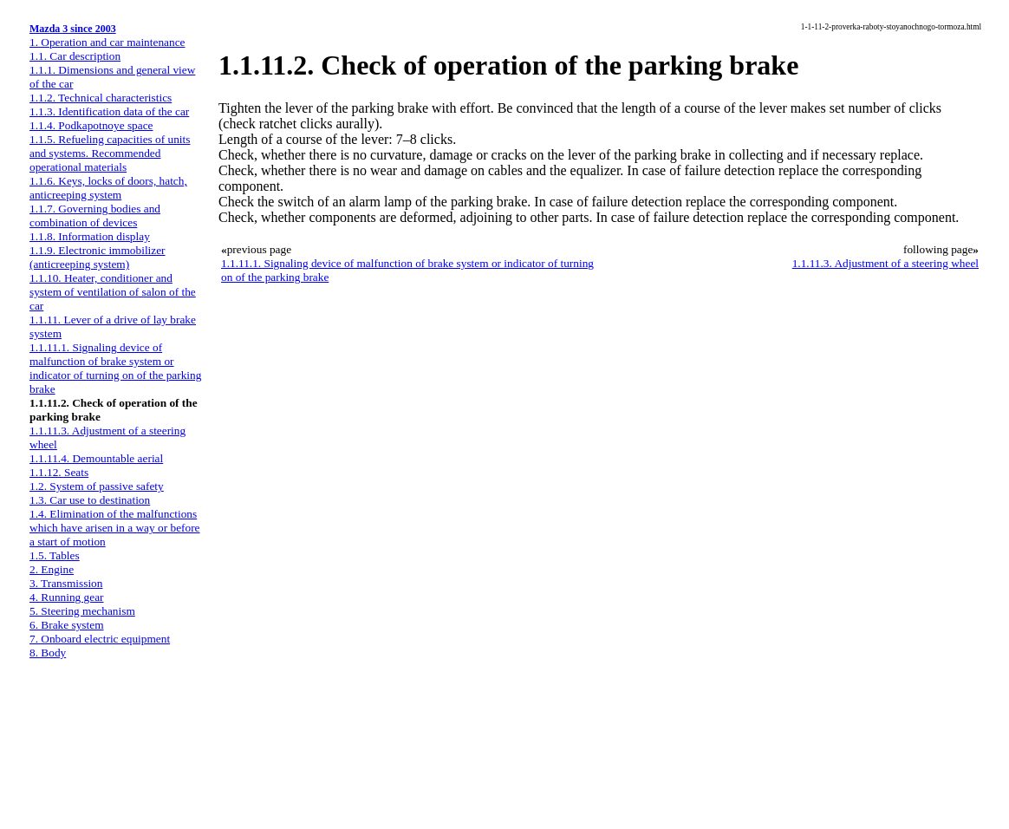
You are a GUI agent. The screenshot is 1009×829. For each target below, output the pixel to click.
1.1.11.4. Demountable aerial (96, 458)
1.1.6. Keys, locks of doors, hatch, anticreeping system (108, 187)
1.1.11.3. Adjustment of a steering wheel (885, 263)
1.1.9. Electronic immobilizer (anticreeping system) (97, 257)
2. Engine (51, 569)
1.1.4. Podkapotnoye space (91, 125)
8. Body (47, 652)
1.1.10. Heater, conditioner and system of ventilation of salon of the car (112, 291)
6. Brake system (66, 624)
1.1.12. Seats (58, 472)
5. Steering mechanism (82, 610)
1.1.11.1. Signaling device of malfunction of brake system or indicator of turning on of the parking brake (115, 368)
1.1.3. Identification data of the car (109, 111)
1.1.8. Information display (89, 236)
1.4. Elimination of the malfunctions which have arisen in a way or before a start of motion (114, 527)
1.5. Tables (54, 555)
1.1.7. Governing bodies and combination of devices (94, 215)
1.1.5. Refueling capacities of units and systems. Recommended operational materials (109, 153)
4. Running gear (66, 597)
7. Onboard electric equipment (99, 638)
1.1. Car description (74, 55)
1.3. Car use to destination (89, 499)
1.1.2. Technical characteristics (100, 97)
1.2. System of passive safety (96, 486)
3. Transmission (65, 583)
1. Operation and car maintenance (107, 42)
